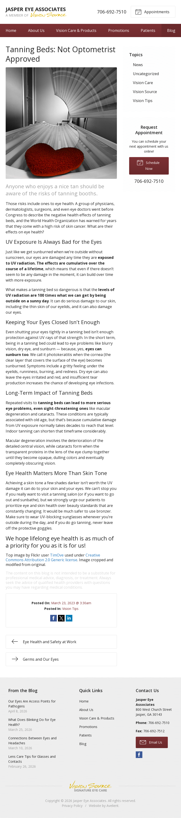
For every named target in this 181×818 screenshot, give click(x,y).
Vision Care (143, 82)
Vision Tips (70, 608)
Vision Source (145, 91)
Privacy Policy (72, 805)
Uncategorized (146, 73)
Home (11, 30)
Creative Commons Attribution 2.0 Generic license (53, 557)
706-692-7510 (111, 12)
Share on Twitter (61, 618)
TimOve (57, 555)
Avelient (113, 805)
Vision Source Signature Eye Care (90, 786)
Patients (148, 30)
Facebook (139, 754)
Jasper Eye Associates (89, 800)
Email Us (151, 742)
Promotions (118, 30)
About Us (36, 30)
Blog (171, 30)
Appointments (152, 11)
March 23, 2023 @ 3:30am (71, 603)
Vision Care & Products (76, 30)
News (138, 64)
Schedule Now (148, 165)
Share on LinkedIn (69, 618)
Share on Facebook (53, 618)
